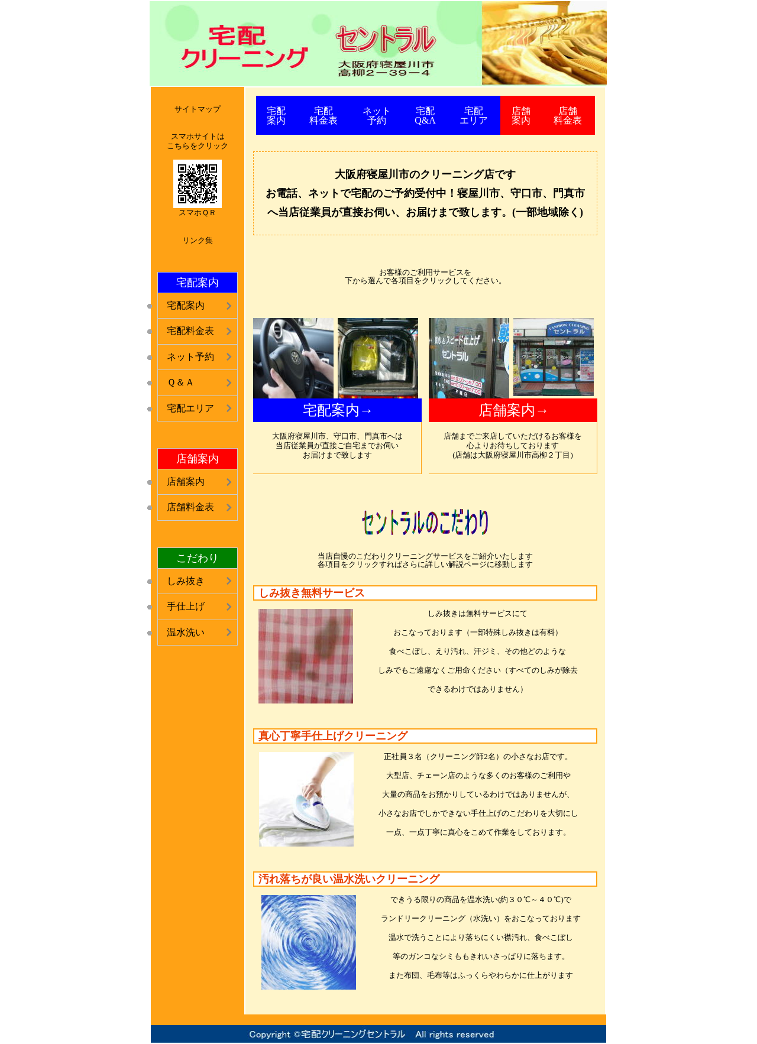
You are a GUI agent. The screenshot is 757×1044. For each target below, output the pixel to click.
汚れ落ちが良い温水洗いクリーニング (348, 879)
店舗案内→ (513, 410)
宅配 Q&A (425, 115)
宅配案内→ (338, 410)
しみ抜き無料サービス (311, 593)
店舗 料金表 (568, 115)
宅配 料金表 (323, 115)
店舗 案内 (521, 115)
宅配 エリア (474, 115)
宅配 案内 (276, 115)
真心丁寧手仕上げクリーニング (332, 736)
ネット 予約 (377, 115)
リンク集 (197, 240)
